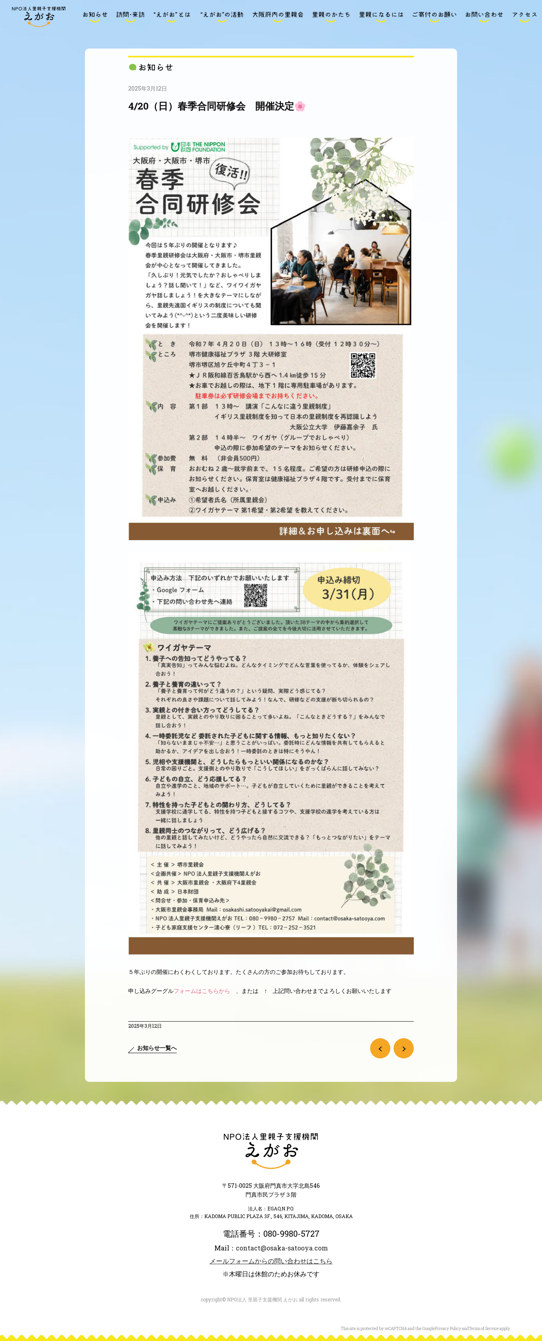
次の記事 (404, 1048)
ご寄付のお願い (434, 17)
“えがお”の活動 (221, 17)
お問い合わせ (484, 17)
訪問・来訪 (130, 17)
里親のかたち (331, 17)
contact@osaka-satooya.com (282, 1248)
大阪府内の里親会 (278, 17)
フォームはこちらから (202, 991)
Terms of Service (484, 1328)
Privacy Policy (448, 1328)
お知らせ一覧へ (157, 1048)
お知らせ (95, 17)
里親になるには (381, 17)
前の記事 (380, 1048)
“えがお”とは (171, 17)
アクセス (525, 17)
